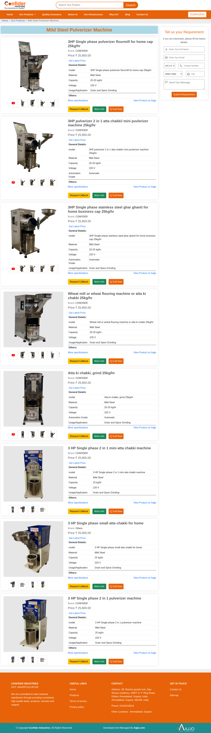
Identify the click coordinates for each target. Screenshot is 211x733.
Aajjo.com (139, 728)
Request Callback (79, 109)
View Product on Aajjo (144, 100)
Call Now (116, 109)
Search (131, 5)
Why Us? (114, 14)
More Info (99, 109)
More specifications (78, 100)
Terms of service (78, 701)
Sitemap (174, 695)
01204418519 (197, 14)
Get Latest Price (77, 60)
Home (10, 14)
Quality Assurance (51, 14)
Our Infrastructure (93, 14)
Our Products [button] (26, 14)
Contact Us (142, 14)
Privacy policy (77, 707)
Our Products (18, 20)
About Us (73, 14)
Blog (127, 14)
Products (74, 695)
